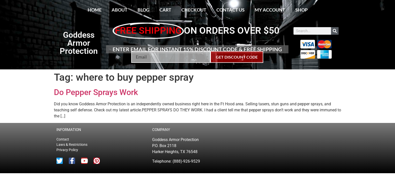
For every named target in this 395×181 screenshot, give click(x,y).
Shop (301, 10)
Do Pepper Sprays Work (96, 92)
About (119, 10)
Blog (143, 10)
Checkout (193, 10)
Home (95, 10)
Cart (165, 10)
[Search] (335, 31)
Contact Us (230, 10)
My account (270, 10)
